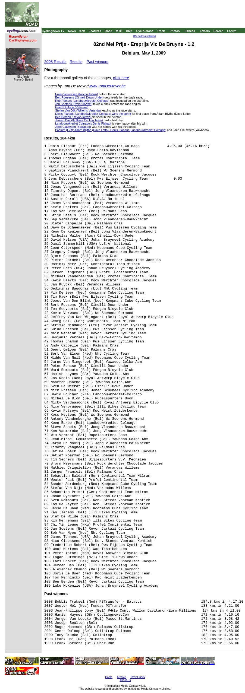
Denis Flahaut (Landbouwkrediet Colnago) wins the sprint (93, 113)
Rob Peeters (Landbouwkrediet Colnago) (82, 100)
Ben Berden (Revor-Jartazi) (73, 117)
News (72, 31)
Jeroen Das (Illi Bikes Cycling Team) (79, 120)
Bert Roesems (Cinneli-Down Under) (79, 97)
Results (76, 61)
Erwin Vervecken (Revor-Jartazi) (76, 94)
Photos (174, 31)
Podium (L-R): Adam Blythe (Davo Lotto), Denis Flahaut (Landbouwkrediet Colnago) (110, 130)
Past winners (97, 61)
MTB (119, 31)
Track (161, 31)
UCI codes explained (144, 36)
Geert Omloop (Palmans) (71, 107)
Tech (81, 31)
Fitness (189, 31)
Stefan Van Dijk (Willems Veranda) (78, 110)
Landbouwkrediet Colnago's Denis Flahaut (83, 123)
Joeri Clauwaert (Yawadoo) (73, 126)
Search (218, 31)
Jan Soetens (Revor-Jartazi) (73, 104)
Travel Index (137, 677)
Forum (231, 31)
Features (95, 31)
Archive (121, 677)
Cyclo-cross (144, 31)
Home (108, 677)
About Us (125, 680)
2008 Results (55, 61)
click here (121, 78)
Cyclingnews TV (53, 31)
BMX (129, 31)
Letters (205, 31)
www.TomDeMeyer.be (107, 86)
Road (108, 31)
